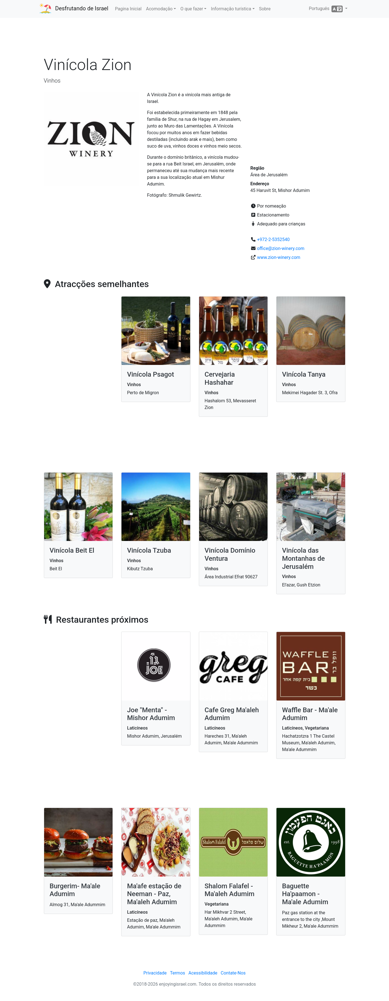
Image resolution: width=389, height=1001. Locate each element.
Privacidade (154, 973)
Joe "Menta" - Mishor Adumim (151, 714)
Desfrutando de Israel (81, 8)
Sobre (265, 8)
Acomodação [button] (159, 8)
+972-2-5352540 (273, 239)
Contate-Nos (233, 973)
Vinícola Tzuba (149, 550)
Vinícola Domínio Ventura (230, 554)
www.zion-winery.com (278, 257)
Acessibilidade (203, 973)
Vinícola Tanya (304, 374)
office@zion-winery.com (280, 248)
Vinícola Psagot (150, 374)
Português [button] (326, 8)
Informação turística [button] (231, 8)
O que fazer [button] (191, 8)
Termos (177, 973)
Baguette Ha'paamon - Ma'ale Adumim (305, 894)
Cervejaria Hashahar (220, 378)
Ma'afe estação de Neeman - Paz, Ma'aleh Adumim (154, 894)
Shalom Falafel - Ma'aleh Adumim (230, 890)
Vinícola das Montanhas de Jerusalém (303, 559)
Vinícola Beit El (72, 550)
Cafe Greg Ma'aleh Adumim (232, 714)
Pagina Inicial (128, 8)
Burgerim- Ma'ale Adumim (75, 890)
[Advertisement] (194, 38)
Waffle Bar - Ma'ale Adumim (310, 714)
